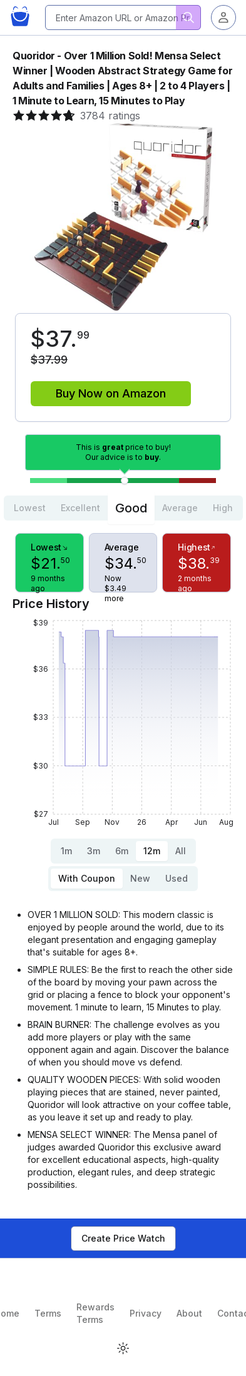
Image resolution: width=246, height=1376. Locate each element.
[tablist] (123, 508)
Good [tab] (131, 508)
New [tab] (140, 878)
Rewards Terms (95, 1313)
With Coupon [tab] (86, 878)
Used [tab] (176, 878)
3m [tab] (93, 850)
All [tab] (180, 850)
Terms (47, 1313)
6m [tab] (121, 850)
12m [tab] (151, 850)
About (189, 1313)
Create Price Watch (123, 1238)
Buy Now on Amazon (111, 393)
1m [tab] (66, 850)
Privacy (145, 1313)
